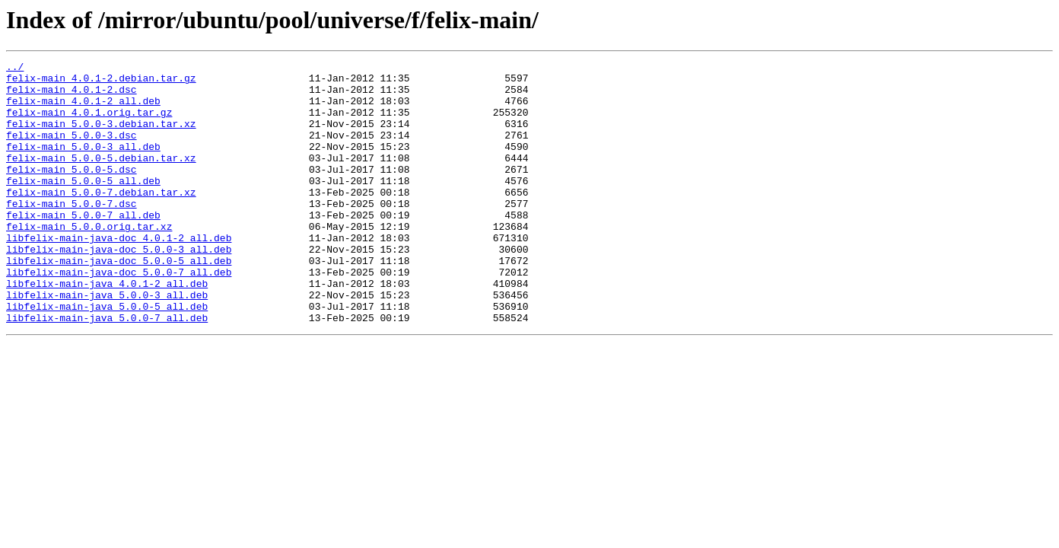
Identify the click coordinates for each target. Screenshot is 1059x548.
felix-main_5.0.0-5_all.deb (83, 205)
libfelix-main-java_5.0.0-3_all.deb (107, 342)
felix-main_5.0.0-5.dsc (71, 192)
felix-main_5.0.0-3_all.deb (83, 164)
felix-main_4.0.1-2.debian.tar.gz (101, 82)
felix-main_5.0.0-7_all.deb (83, 246)
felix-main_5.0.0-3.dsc (71, 151)
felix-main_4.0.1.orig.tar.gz (89, 123)
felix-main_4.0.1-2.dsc (71, 96)
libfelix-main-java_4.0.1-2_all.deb (107, 329)
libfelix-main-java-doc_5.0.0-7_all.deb (118, 315)
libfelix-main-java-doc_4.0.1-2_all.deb (118, 274)
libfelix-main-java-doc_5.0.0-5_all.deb (118, 301)
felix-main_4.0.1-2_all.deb (83, 109)
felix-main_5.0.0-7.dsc (71, 233)
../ (15, 68)
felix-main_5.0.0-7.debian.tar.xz (101, 219)
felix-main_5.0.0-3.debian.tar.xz (101, 137)
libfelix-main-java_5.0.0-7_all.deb (107, 370)
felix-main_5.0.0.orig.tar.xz (89, 260)
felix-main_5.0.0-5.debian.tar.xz (101, 178)
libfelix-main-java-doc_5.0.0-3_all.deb (118, 288)
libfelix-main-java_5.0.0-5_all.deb (107, 356)
